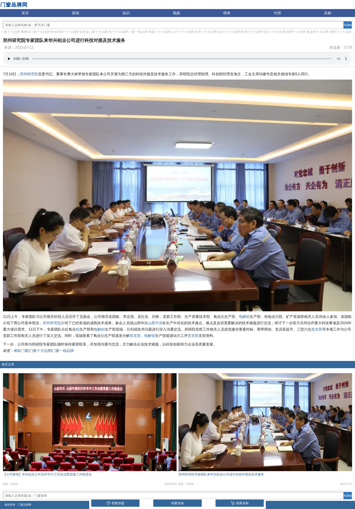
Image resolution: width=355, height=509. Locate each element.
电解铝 (244, 317)
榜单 (226, 13)
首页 (25, 13)
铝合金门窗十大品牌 (93, 32)
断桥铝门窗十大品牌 (35, 32)
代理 (277, 13)
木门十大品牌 (118, 32)
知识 (126, 13)
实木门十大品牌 (229, 32)
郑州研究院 (29, 74)
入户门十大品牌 (182, 32)
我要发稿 (177, 503)
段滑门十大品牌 (205, 32)
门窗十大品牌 (10, 32)
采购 (327, 13)
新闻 (75, 13)
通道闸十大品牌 (317, 32)
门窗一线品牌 (138, 32)
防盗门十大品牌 (160, 32)
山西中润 (155, 323)
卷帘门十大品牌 (340, 32)
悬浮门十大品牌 (251, 32)
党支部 (316, 329)
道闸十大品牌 (295, 32)
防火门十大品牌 (275, 32)
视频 (176, 13)
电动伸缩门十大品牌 (64, 32)
